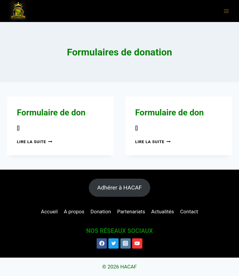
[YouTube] (137, 243)
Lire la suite (34, 141)
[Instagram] (125, 243)
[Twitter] (113, 243)
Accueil (49, 212)
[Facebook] (102, 243)
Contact (189, 212)
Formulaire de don (51, 113)
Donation (101, 212)
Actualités (162, 212)
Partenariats (131, 212)
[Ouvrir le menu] (226, 11)
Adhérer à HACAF (119, 187)
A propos (74, 212)
